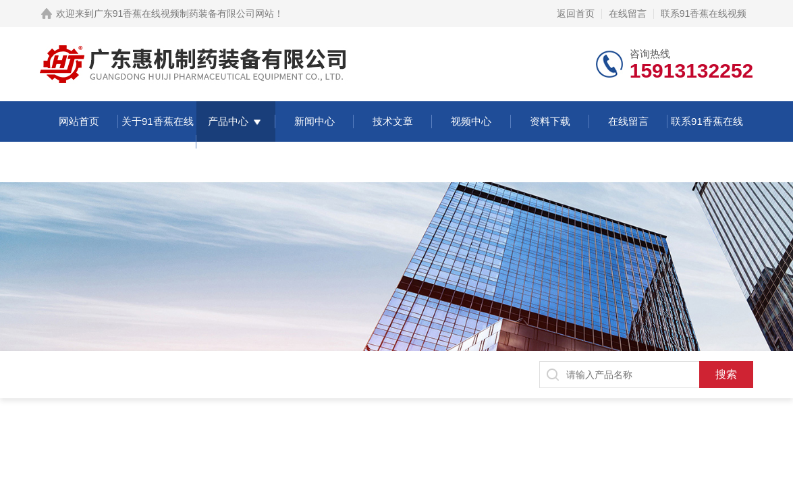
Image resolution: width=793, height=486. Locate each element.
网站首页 (79, 121)
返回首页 (576, 13)
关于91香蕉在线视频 (157, 141)
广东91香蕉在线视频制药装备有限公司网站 (184, 13)
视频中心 (471, 121)
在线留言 (628, 13)
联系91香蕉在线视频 (704, 13)
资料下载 (550, 121)
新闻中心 (314, 121)
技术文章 (393, 121)
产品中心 (228, 121)
